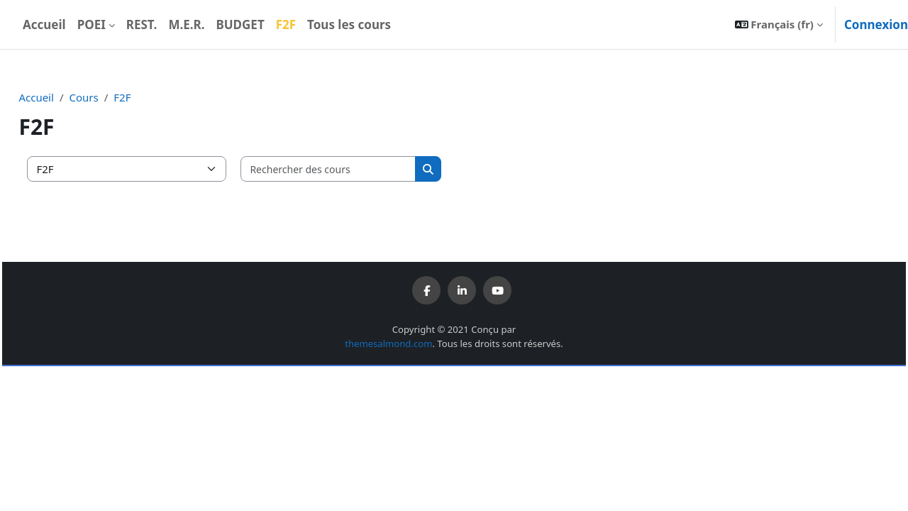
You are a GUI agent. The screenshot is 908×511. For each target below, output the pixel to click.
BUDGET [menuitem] (240, 24)
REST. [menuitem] (141, 24)
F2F (153, 97)
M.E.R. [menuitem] (186, 24)
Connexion (876, 24)
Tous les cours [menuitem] (349, 24)
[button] (779, 24)
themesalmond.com (388, 343)
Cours (115, 97)
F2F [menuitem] (286, 24)
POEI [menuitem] (91, 24)
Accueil (67, 97)
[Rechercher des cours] (360, 169)
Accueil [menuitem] (44, 24)
